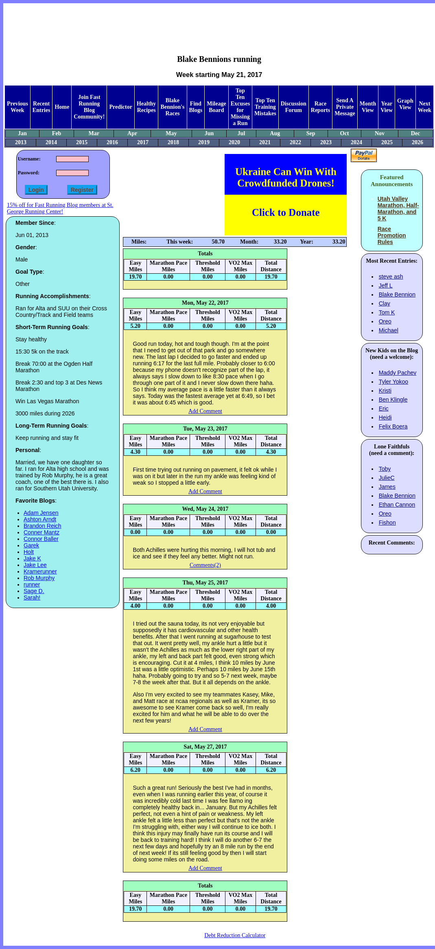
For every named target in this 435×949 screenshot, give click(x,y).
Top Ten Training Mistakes (265, 106)
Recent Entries (41, 107)
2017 (143, 142)
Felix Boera (393, 426)
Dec (415, 133)
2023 (326, 142)
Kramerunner (40, 571)
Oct (344, 133)
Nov (380, 133)
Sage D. (34, 591)
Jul (241, 133)
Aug (275, 133)
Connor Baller (41, 539)
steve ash (391, 276)
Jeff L (386, 285)
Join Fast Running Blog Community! (89, 107)
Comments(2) (205, 565)
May (171, 133)
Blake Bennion (397, 294)
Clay (384, 303)
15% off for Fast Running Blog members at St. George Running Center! (60, 208)
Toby (385, 469)
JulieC (387, 477)
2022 (295, 142)
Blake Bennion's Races (172, 106)
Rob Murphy (39, 578)
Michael (388, 330)
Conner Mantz (41, 532)
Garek (31, 545)
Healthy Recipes (146, 107)
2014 (51, 142)
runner (32, 584)
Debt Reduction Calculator (234, 935)
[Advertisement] (219, 22)
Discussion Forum (293, 107)
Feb (56, 133)
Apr (132, 133)
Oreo (385, 321)
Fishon (387, 522)
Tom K (387, 312)
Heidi (385, 417)
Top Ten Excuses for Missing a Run (240, 107)
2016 (112, 142)
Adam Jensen (41, 513)
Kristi (385, 390)
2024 (356, 142)
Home (62, 107)
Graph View (405, 104)
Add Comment (205, 411)
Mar (94, 133)
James (387, 486)
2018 (173, 142)
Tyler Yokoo (393, 381)
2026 (417, 142)
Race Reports (320, 107)
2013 (20, 142)
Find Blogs (196, 107)
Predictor (120, 107)
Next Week (424, 107)
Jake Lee (35, 565)
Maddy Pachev (398, 372)
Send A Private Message (344, 106)
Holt (29, 552)
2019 (204, 142)
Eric (384, 408)
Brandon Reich (42, 526)
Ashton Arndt (40, 519)
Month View (368, 107)
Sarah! (32, 597)
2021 (265, 142)
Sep (310, 133)
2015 (81, 142)
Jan (22, 133)
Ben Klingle (393, 399)
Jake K (32, 558)
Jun (209, 133)
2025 (387, 142)
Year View (386, 107)
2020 (234, 142)
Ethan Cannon (397, 504)
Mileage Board (216, 107)
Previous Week (17, 107)
